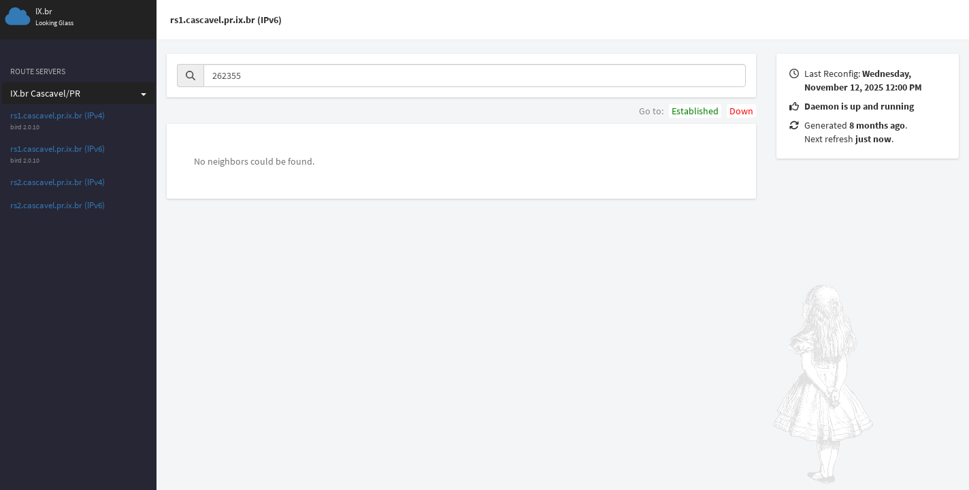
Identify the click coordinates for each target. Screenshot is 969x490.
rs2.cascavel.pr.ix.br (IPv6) (57, 205)
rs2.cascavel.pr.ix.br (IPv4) (57, 182)
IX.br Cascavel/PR (78, 93)
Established (695, 111)
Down (741, 111)
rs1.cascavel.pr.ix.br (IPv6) (57, 148)
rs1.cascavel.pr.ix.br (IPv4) (57, 115)
